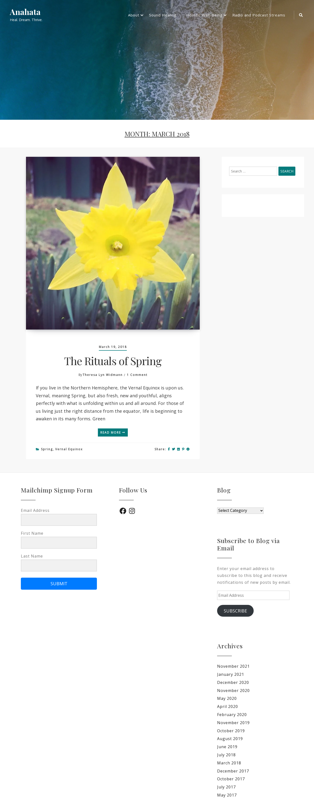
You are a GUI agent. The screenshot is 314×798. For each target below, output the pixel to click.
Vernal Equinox (69, 449)
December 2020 (233, 682)
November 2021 (233, 666)
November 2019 (233, 722)
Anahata (25, 12)
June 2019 (227, 746)
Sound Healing (162, 15)
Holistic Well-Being (204, 15)
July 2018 (226, 755)
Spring (47, 449)
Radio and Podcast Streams (258, 15)
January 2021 (230, 674)
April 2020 (227, 706)
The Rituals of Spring (112, 360)
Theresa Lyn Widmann (103, 375)
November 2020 (233, 690)
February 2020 (232, 714)
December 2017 (233, 771)
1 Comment (137, 375)
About (133, 15)
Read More (112, 432)
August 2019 (230, 738)
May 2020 (227, 698)
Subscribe (235, 611)
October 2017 (231, 779)
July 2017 (226, 787)
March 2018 (229, 763)
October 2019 (231, 730)
